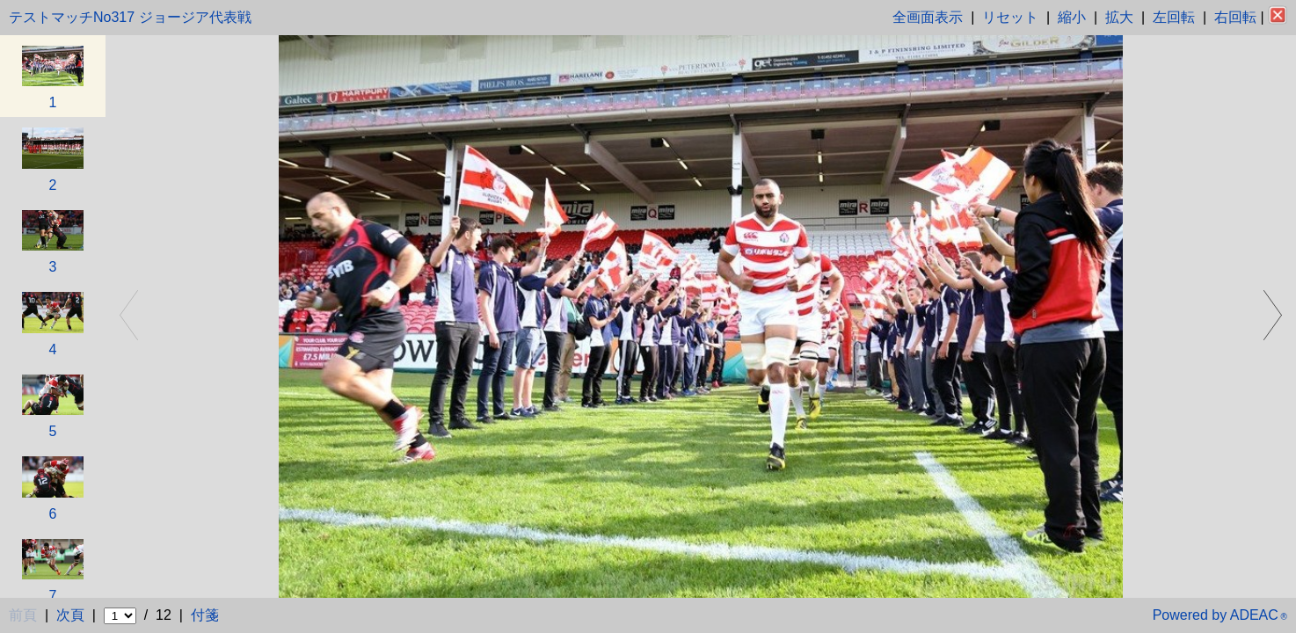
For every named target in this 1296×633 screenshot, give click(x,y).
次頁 (70, 615)
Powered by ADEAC (1220, 615)
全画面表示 (927, 17)
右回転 (1235, 17)
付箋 (205, 615)
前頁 (23, 615)
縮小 (1072, 17)
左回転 (1174, 17)
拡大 (1119, 17)
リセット (1010, 17)
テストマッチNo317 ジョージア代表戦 (130, 17)
